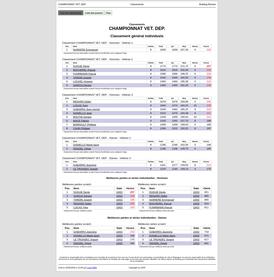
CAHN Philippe (81, 128)
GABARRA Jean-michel (86, 109)
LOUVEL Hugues (82, 81)
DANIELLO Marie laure (86, 144)
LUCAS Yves (80, 105)
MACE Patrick (81, 120)
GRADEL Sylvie (82, 148)
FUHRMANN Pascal (84, 73)
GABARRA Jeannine (84, 165)
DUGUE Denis (81, 66)
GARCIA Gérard (82, 85)
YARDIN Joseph (82, 77)
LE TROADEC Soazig (85, 168)
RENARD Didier (82, 101)
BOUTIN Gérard (82, 116)
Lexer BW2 (92, 268)
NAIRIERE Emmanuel (85, 49)
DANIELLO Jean (82, 113)
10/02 (119, 192)
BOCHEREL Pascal (84, 70)
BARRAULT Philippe (84, 124)
